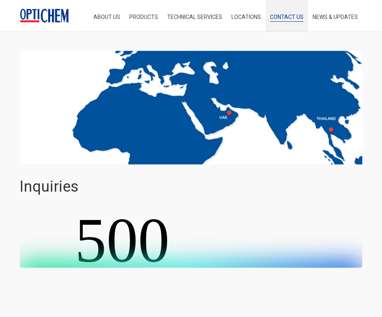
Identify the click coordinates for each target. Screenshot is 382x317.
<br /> (191, 238)
